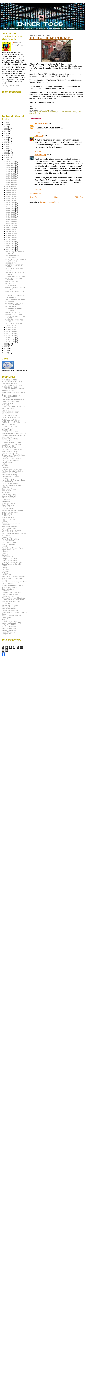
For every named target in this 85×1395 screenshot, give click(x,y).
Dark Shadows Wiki (9, 494)
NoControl (5, 464)
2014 (6, 148)
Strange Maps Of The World (12, 616)
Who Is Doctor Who (9, 609)
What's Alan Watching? (10, 475)
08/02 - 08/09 (10, 205)
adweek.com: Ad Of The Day (12, 578)
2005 (6, 350)
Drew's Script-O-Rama (10, 594)
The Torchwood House (10, 610)
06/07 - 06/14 (10, 221)
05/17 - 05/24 (10, 227)
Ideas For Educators (9, 626)
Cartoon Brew (7, 537)
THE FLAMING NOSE (9, 387)
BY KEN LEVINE (8, 391)
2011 (6, 155)
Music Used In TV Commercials (13, 600)
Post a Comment (35, 193)
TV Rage (5, 567)
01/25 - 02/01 (10, 335)
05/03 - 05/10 (10, 231)
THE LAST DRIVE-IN (9, 426)
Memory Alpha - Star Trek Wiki (12, 510)
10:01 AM (38, 151)
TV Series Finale (8, 557)
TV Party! (5, 573)
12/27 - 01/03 (10, 162)
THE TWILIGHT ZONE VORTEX (13, 399)
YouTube (5, 466)
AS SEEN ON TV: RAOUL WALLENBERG (13, 324)
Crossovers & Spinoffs (9, 453)
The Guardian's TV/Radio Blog (12, 471)
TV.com (4, 566)
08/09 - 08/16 (10, 203)
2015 (6, 146)
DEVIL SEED (9, 301)
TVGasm (5, 551)
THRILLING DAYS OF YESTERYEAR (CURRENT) (12, 381)
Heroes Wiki (6, 501)
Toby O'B (39, 135)
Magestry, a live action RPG (11, 623)
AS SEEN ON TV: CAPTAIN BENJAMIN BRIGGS (14, 304)
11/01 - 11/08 (10, 178)
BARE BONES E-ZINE (10, 451)
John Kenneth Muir (8, 544)
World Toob (36, 113)
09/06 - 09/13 (10, 194)
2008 (6, 344)
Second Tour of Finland (10, 605)
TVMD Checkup (7, 584)
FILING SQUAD (10, 284)
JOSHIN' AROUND (11, 263)
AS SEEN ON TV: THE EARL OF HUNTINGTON (16, 260)
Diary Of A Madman (9, 528)
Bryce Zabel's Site (8, 550)
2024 (6, 127)
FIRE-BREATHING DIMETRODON (14, 433)
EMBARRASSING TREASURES (13, 435)
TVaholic (5, 546)
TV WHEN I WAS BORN (10, 401)
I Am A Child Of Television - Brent (13, 480)
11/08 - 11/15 (10, 176)
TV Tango (5, 571)
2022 (6, 131)
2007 (6, 346)
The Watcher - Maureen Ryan (12, 548)
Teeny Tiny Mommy (8, 625)
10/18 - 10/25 (10, 182)
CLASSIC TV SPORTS (10, 439)
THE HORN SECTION (10, 432)
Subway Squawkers (9, 630)
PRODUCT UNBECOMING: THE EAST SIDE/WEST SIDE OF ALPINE (15, 316)
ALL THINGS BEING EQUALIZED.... (51, 38)
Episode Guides (7, 462)
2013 (6, 151)
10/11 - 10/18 (10, 184)
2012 (6, 153)
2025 (6, 124)
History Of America (8, 632)
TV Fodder (5, 553)
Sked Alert (60, 112)
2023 (6, 129)
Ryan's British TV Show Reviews (13, 576)
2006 (6, 348)
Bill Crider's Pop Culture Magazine (14, 469)
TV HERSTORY (7, 403)
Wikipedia (5, 487)
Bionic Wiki (6, 492)
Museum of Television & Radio (12, 585)
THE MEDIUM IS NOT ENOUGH (13, 389)
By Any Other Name (40, 112)
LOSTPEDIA (6, 507)
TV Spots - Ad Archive (9, 559)
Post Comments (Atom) (49, 202)
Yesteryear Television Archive (12, 562)
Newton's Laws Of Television (12, 593)
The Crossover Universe (10, 460)
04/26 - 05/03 (10, 233)
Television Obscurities (9, 560)
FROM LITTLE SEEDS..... (13, 312)
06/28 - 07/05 (10, 215)
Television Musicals (8, 607)
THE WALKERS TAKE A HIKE (15, 299)
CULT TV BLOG (7, 441)
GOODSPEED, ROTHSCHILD (15, 276)
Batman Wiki (6, 491)
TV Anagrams (6, 618)
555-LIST (5, 619)
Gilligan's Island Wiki (9, 498)
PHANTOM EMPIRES (9, 416)
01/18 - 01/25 (10, 338)
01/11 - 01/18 (10, 340)
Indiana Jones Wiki (8, 503)
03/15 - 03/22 (10, 246)
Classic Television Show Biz (11, 564)
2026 (6, 122)
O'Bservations (52, 112)
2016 (6, 144)
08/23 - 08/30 (10, 198)
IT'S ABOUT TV (7, 428)
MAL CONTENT (10, 307)
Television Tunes (8, 596)
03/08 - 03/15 (10, 248)
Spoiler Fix (5, 555)
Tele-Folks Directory (70, 112)
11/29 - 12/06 (10, 170)
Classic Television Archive (11, 523)
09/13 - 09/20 (10, 192)
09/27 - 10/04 (10, 188)
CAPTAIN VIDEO (8, 446)
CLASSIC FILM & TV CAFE (11, 442)
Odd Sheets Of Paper (9, 621)
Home (56, 197)
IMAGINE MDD (7, 430)
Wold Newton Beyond (9, 532)
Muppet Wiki (6, 516)
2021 (6, 133)
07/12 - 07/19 (10, 211)
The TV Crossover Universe (11, 458)
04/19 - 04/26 (10, 235)
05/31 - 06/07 (10, 223)
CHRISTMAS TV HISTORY (11, 444)
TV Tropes (5, 569)
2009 (6, 159)
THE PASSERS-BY (11, 282)
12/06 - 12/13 (10, 168)
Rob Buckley (40, 154)
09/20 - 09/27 (10, 190)
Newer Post (34, 197)
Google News (6, 634)
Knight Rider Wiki (8, 505)
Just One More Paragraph (11, 601)
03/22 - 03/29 (10, 244)
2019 (6, 138)
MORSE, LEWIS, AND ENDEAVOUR (10, 513)
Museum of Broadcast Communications (9, 588)
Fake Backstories (8, 541)
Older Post (79, 197)
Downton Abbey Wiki (9, 496)
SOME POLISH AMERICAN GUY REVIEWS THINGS (13, 407)
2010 (6, 157)
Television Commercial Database (13, 598)
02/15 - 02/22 (10, 329)
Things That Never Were (10, 539)
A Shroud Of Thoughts (9, 473)
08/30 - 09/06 (10, 196)
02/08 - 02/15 (10, 331)
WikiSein (5, 521)
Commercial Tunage (9, 489)
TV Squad (5, 467)
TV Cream (5, 591)
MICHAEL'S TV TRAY (9, 419)
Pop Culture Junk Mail (9, 526)
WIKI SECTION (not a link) (11, 485)
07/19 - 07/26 (10, 209)
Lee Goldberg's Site (9, 542)
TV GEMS (5, 405)
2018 (6, 140)
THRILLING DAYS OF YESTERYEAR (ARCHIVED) (12, 384)
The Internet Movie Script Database (14, 582)
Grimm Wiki (6, 500)
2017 (6, 142)
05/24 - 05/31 (10, 225)
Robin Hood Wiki (8, 517)
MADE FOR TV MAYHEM (11, 421)
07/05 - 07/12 (10, 213)
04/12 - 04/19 (10, 237)
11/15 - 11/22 (10, 174)
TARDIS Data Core (8, 519)
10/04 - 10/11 (10, 186)
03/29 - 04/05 (10, 242)
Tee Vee (5, 580)
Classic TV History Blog (10, 483)
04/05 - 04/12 (10, 239)
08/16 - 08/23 (10, 200)
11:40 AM (38, 189)
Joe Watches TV (7, 482)
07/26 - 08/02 (10, 207)
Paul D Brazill (41, 123)
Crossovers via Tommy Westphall (13, 455)
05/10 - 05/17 (10, 229)
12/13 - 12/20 (10, 166)
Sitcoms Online (7, 575)
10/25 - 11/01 (10, 180)
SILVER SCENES (8, 410)
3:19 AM (37, 132)
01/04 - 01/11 (10, 342)
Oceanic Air (6, 603)
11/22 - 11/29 (10, 172)
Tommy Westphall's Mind (10, 457)
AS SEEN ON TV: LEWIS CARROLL (13, 279)
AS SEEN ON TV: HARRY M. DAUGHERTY (14, 296)
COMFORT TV (7, 437)
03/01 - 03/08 (10, 250)
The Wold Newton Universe (11, 530)
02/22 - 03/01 (10, 327)
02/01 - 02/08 (10, 333)
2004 (6, 353)
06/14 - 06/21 (10, 219)
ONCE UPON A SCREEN (11, 417)
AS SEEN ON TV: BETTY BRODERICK (13, 309)
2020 (6, 135)
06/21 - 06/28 (10, 217)
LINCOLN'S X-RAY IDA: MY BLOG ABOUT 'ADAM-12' (14, 423)
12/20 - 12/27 (10, 164)
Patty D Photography (9, 628)
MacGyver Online (8, 508)
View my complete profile (11, 86)
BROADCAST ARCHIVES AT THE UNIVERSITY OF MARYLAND (14, 449)
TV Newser (6, 525)
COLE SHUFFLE (10, 286)
